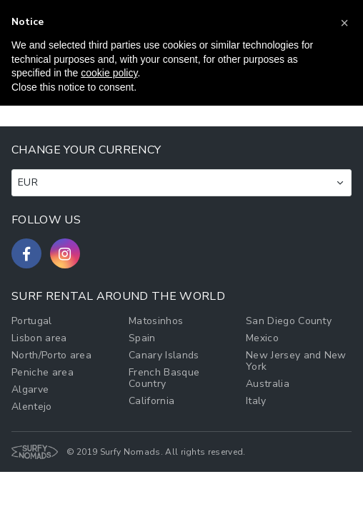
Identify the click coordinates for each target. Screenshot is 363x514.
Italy (256, 401)
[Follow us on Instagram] (65, 253)
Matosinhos (156, 321)
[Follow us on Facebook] (26, 253)
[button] (344, 22)
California (151, 401)
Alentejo (31, 406)
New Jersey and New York (296, 360)
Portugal (31, 321)
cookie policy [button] (109, 73)
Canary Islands (164, 355)
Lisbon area (39, 338)
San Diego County (289, 321)
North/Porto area (51, 355)
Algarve (30, 389)
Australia (267, 383)
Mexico (262, 338)
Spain (142, 338)
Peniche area (42, 372)
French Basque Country (164, 378)
